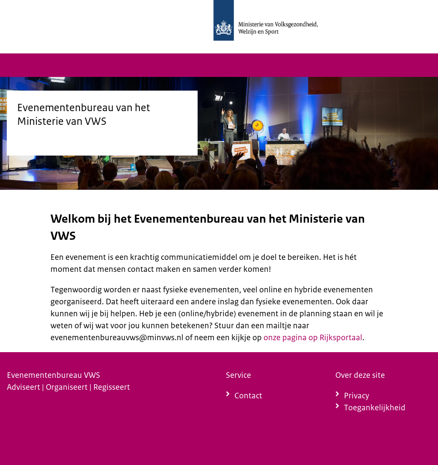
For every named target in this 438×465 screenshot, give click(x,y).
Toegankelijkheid (374, 407)
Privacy (356, 395)
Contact (248, 395)
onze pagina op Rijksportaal (312, 337)
